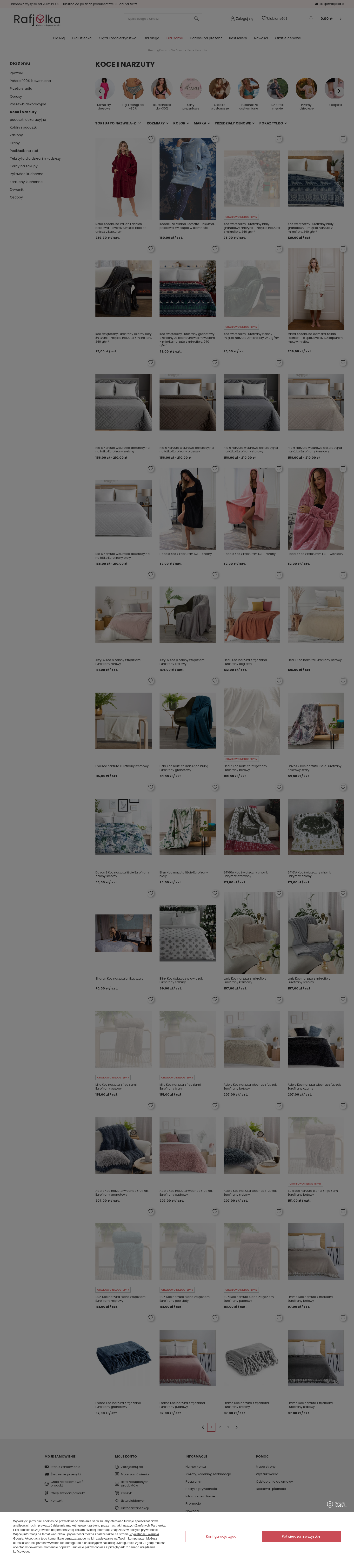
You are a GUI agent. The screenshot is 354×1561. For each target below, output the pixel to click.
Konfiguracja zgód (221, 1536)
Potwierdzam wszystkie (301, 1536)
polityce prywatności (144, 1530)
